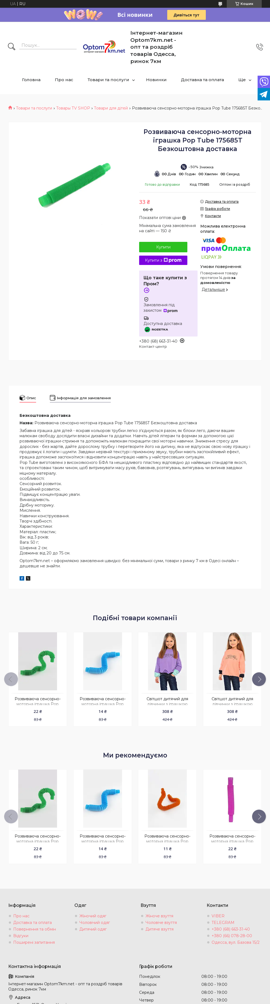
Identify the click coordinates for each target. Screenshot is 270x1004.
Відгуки (20, 935)
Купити (163, 247)
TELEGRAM (223, 922)
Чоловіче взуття (161, 922)
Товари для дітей (111, 108)
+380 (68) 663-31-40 (231, 929)
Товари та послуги (108, 79)
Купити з (163, 260)
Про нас (64, 79)
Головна (31, 79)
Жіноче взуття (159, 915)
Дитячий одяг (93, 929)
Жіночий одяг (92, 915)
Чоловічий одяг (94, 922)
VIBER (218, 915)
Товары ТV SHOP (73, 108)
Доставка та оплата (202, 79)
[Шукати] (12, 47)
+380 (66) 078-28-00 (232, 935)
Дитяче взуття (159, 929)
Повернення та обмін (34, 929)
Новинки (156, 79)
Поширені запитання (34, 942)
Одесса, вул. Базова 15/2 (236, 942)
